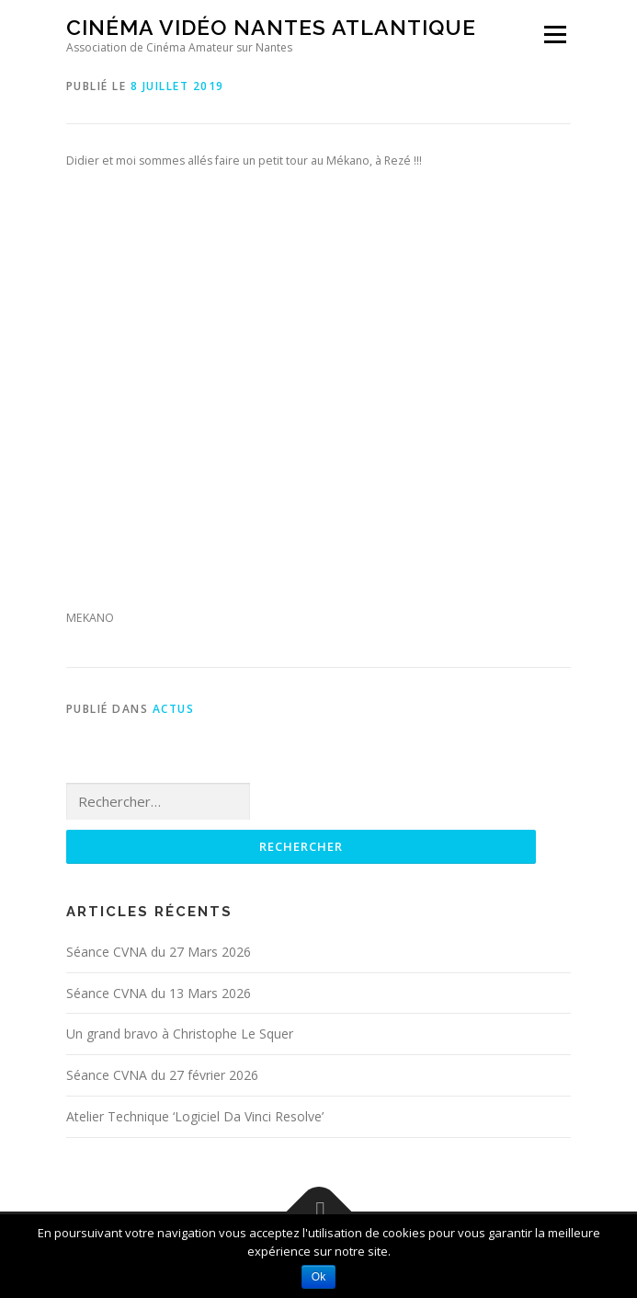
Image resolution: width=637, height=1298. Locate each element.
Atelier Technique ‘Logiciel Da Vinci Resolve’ (195, 1116)
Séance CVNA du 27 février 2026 (162, 1075)
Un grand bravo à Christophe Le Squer (179, 1033)
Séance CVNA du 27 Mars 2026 (158, 951)
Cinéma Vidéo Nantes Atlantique (271, 27)
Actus (174, 709)
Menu (554, 34)
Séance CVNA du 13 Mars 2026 (158, 993)
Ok (318, 1276)
